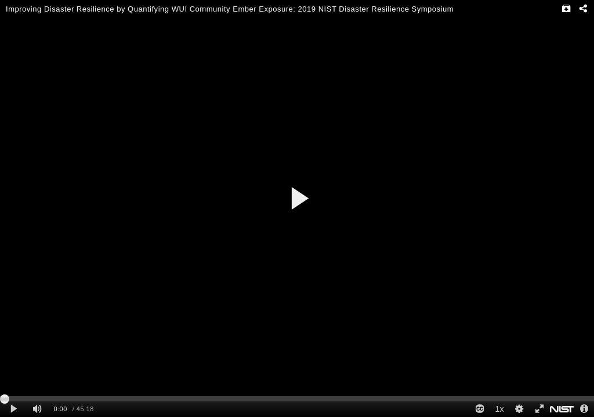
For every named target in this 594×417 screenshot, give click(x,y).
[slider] (297, 398)
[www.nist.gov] (561, 409)
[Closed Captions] (480, 409)
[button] (299, 198)
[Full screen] (539, 409)
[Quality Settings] (519, 409)
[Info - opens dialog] (584, 409)
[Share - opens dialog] (582, 8)
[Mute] (37, 409)
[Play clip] (13, 409)
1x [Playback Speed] (499, 409)
